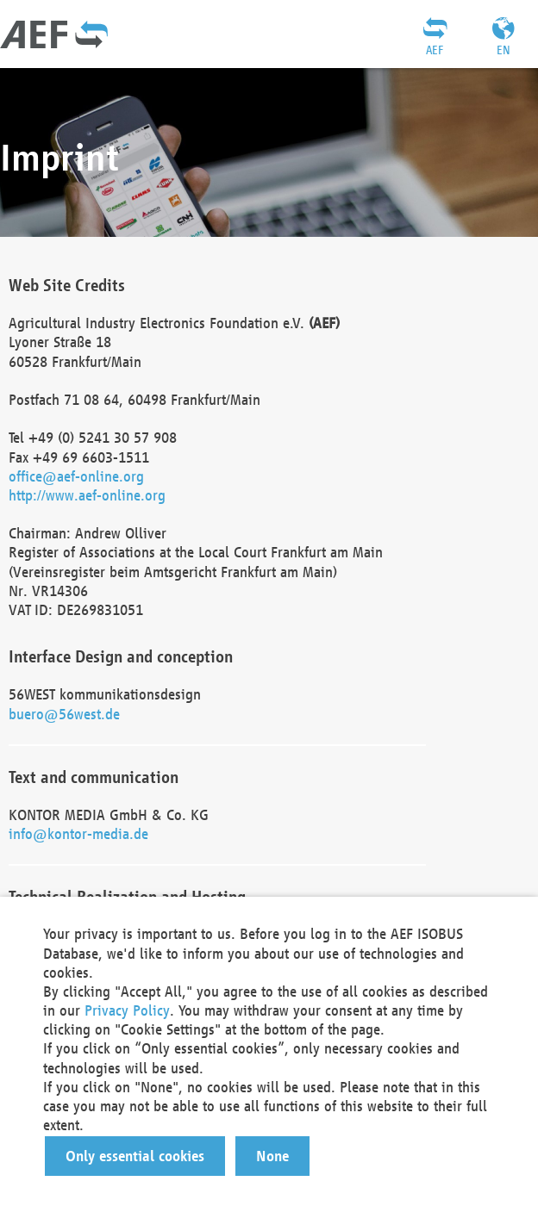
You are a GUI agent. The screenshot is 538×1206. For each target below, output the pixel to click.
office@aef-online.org (76, 476)
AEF (434, 50)
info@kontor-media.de (78, 833)
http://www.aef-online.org (87, 495)
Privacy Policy (127, 1010)
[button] (135, 1156)
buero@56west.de (64, 714)
